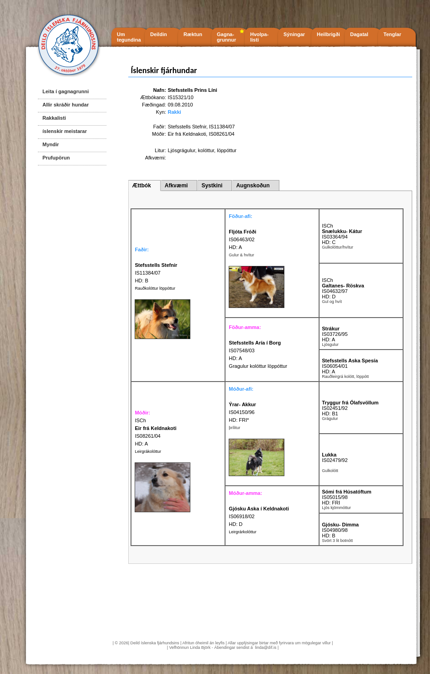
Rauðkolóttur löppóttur (155, 288)
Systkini (211, 185)
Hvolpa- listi (259, 37)
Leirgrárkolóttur (243, 532)
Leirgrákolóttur (148, 451)
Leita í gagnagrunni (65, 91)
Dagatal (359, 34)
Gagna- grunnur (226, 37)
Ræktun (193, 34)
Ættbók (141, 185)
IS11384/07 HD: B (156, 272)
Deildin (158, 34)
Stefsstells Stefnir (187, 126)
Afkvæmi (176, 185)
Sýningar (294, 34)
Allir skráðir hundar (65, 104)
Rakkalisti (54, 118)
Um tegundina (129, 37)
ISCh (327, 225)
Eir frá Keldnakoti (187, 134)
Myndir (50, 144)
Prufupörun (56, 157)
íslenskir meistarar (64, 131)
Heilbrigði (328, 34)
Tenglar (392, 34)
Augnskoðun (252, 185)
